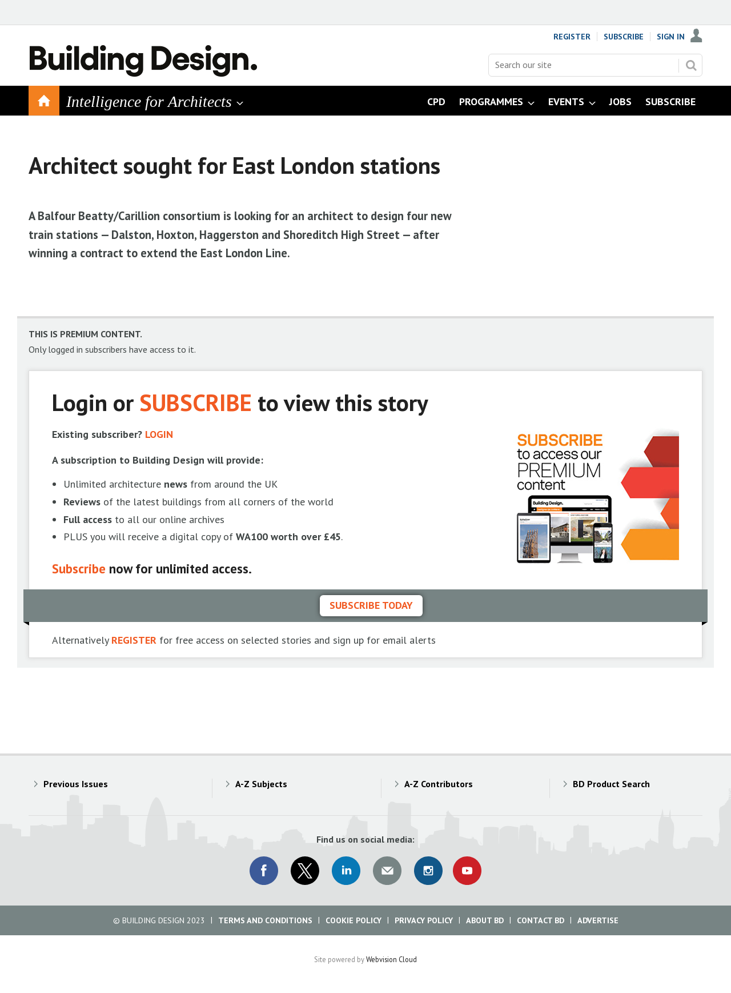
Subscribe (624, 36)
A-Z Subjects (261, 783)
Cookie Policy (353, 920)
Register (572, 36)
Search (691, 65)
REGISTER (133, 640)
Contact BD (540, 920)
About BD (485, 920)
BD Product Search (611, 783)
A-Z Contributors (438, 783)
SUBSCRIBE (195, 402)
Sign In (671, 36)
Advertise (597, 920)
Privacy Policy (424, 920)
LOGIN (159, 434)
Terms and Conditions (265, 920)
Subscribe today (371, 605)
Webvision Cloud (391, 959)
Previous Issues (75, 783)
